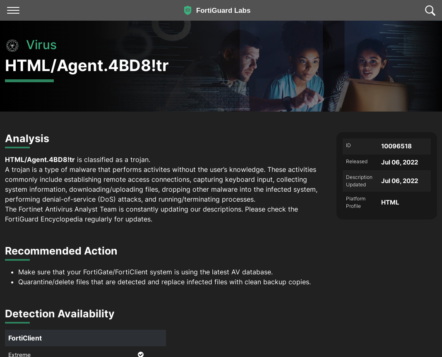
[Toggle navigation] (13, 10)
